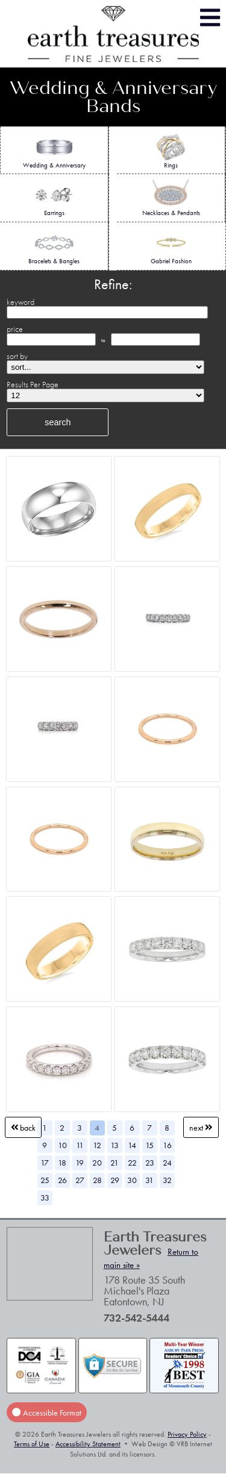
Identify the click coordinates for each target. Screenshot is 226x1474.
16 (167, 1145)
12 (97, 1145)
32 (167, 1180)
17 (44, 1162)
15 (149, 1145)
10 (62, 1145)
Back (23, 1127)
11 (80, 1145)
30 (132, 1180)
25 (44, 1180)
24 (167, 1162)
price (15, 329)
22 (132, 1162)
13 (114, 1145)
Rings (171, 150)
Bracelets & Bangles (54, 246)
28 (97, 1180)
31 (149, 1180)
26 (62, 1180)
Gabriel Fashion (171, 246)
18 (62, 1162)
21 (114, 1162)
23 (149, 1162)
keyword (20, 302)
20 (97, 1162)
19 (79, 1162)
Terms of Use (31, 1444)
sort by (17, 356)
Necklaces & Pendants (171, 198)
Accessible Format (46, 1412)
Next (201, 1127)
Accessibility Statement (88, 1444)
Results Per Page (32, 384)
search (58, 422)
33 (44, 1197)
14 (132, 1145)
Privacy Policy (187, 1434)
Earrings (54, 198)
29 (114, 1180)
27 (79, 1180)
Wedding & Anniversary (54, 150)
